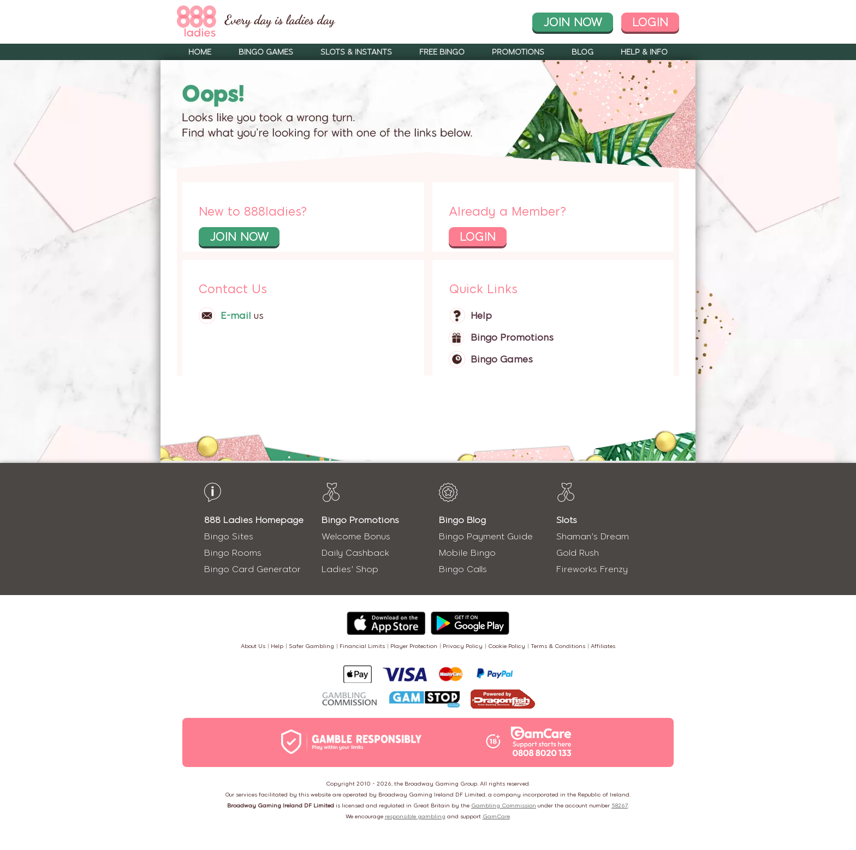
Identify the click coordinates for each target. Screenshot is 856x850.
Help (481, 315)
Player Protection (413, 646)
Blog (582, 52)
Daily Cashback (355, 553)
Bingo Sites (228, 536)
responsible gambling (415, 816)
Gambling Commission (503, 805)
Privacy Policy (463, 646)
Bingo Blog (462, 520)
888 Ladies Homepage (254, 520)
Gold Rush (577, 553)
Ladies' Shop (350, 569)
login (650, 22)
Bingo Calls (463, 569)
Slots (566, 520)
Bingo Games (266, 52)
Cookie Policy (506, 646)
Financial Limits (362, 646)
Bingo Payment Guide (486, 536)
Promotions (518, 52)
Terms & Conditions (558, 646)
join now (572, 22)
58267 (619, 805)
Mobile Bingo (467, 553)
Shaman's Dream (592, 536)
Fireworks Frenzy (592, 569)
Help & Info (644, 52)
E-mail (236, 315)
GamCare (496, 816)
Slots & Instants (356, 52)
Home (199, 52)
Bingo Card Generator (252, 569)
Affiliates (603, 646)
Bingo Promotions (512, 337)
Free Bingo (442, 52)
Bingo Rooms (232, 553)
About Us (253, 646)
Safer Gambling (311, 646)
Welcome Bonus (356, 536)
